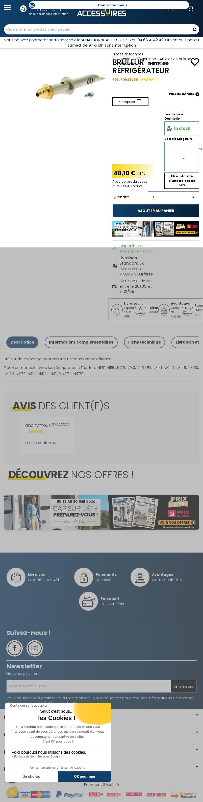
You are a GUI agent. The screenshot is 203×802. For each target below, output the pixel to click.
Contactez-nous (112, 5)
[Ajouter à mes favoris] (195, 62)
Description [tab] (22, 342)
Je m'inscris (183, 686)
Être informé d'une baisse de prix (181, 180)
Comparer (130, 101)
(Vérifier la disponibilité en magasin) (183, 164)
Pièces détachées (127, 54)
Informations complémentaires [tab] (81, 342)
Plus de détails (184, 94)
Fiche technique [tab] (144, 342)
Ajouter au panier (156, 210)
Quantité (120, 197)
